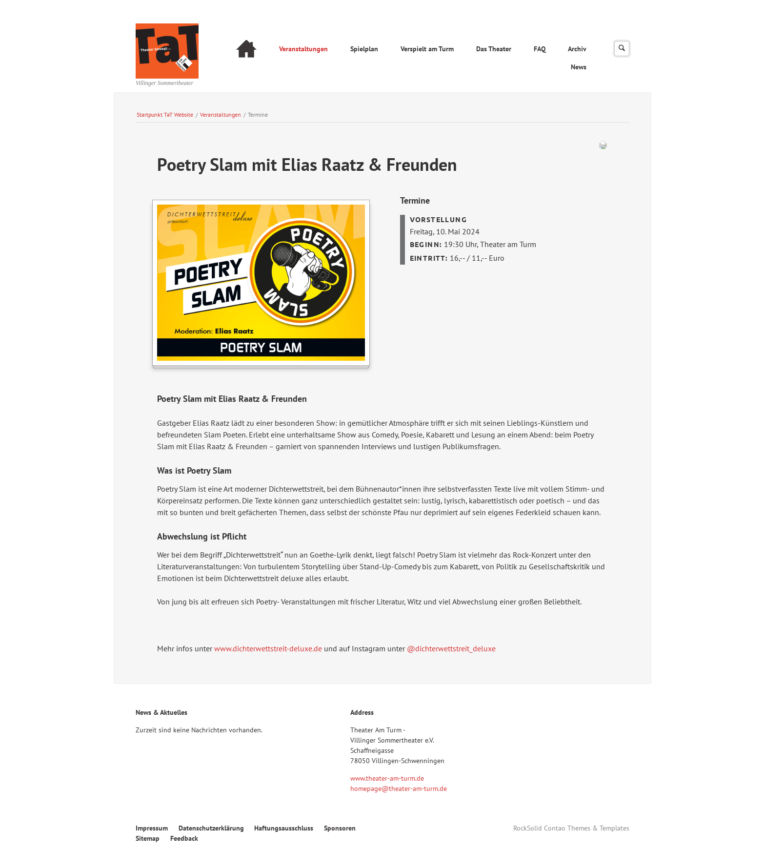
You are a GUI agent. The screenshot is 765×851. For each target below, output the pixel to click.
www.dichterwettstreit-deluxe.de (268, 648)
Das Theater (493, 48)
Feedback (184, 838)
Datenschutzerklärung (211, 828)
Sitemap (148, 838)
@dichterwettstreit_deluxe (451, 648)
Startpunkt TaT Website (165, 114)
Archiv (577, 48)
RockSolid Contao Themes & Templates (571, 828)
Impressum (152, 828)
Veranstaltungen (303, 48)
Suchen (622, 49)
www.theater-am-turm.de (387, 778)
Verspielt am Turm (427, 48)
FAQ (539, 48)
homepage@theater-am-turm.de (398, 788)
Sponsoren (340, 828)
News (578, 66)
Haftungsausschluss (283, 828)
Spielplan (364, 48)
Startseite (246, 50)
